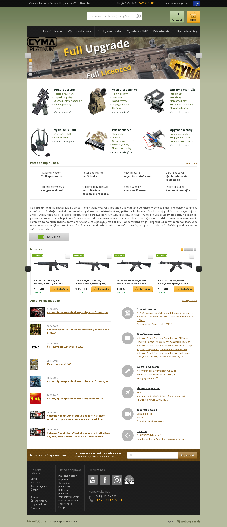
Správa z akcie (144, 413)
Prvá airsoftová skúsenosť (151, 421)
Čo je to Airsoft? (39, 500)
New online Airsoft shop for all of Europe (68, 504)
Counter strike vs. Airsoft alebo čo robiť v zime (161, 439)
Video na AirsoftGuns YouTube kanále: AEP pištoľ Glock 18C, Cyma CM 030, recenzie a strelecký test (163, 339)
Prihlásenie (170, 3)
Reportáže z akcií (147, 409)
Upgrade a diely (181, 130)
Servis (53, 3)
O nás (34, 493)
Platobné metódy (67, 475)
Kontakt (43, 3)
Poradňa (35, 482)
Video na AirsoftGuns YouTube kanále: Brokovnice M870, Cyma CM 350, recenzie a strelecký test (164, 354)
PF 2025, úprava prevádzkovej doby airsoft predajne (165, 312)
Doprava (63, 479)
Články (32, 3)
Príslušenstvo (121, 130)
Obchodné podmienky (64, 484)
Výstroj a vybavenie (148, 366)
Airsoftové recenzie (148, 334)
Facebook (104, 475)
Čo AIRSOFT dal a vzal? (149, 435)
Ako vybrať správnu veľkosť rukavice (156, 370)
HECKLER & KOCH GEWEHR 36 (152, 399)
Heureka (128, 475)
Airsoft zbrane (64, 90)
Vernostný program (68, 496)
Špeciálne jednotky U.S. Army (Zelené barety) (161, 396)
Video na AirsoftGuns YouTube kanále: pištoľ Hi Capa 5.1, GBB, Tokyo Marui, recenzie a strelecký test (165, 347)
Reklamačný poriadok (64, 491)
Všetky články (189, 300)
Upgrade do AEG (67, 3)
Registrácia (184, 3)
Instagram (116, 475)
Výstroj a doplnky (124, 90)
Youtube (91, 475)
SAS (139, 392)
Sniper (140, 417)
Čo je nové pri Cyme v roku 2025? (154, 324)
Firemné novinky (146, 309)
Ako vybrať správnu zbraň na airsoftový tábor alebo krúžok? (165, 318)
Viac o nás (191, 163)
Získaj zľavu (85, 3)
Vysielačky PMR (65, 130)
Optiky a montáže (183, 90)
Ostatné (142, 431)
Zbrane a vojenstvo (148, 388)
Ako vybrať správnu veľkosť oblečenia (157, 374)
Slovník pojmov (39, 486)
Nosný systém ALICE (147, 378)
